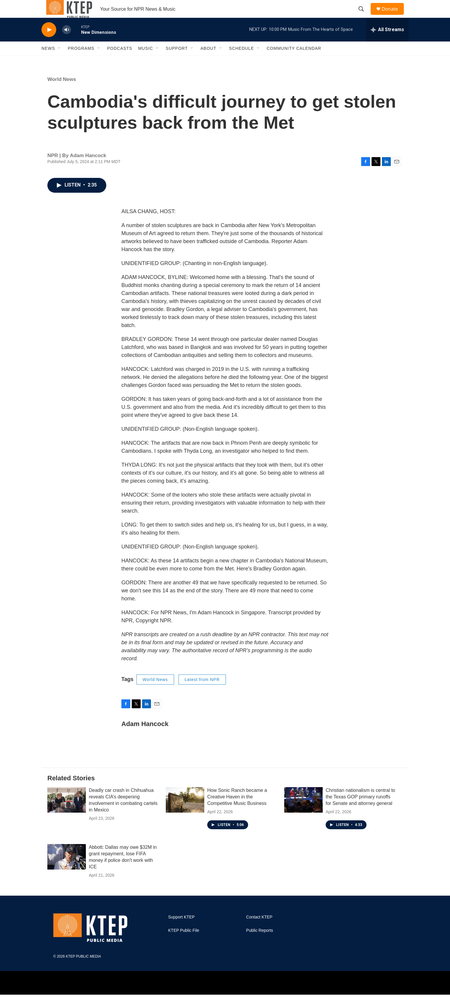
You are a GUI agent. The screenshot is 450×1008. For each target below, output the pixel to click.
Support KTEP (181, 930)
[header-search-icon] (363, 15)
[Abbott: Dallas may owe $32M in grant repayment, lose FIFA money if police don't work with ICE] (66, 870)
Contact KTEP (259, 930)
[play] (49, 43)
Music (145, 61)
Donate (393, 15)
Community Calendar (294, 61)
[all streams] (387, 43)
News (48, 61)
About (208, 61)
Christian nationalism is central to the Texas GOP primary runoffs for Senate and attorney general (360, 810)
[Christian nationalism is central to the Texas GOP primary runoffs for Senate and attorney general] (303, 813)
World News (61, 92)
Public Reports (259, 944)
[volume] (67, 43)
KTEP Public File (183, 944)
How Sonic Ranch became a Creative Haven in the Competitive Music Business (237, 810)
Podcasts (119, 61)
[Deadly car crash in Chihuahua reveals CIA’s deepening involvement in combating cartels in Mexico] (66, 813)
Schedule (241, 61)
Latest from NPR (202, 692)
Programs (81, 61)
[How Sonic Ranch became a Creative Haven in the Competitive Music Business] (185, 813)
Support (177, 61)
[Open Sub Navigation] (59, 61)
